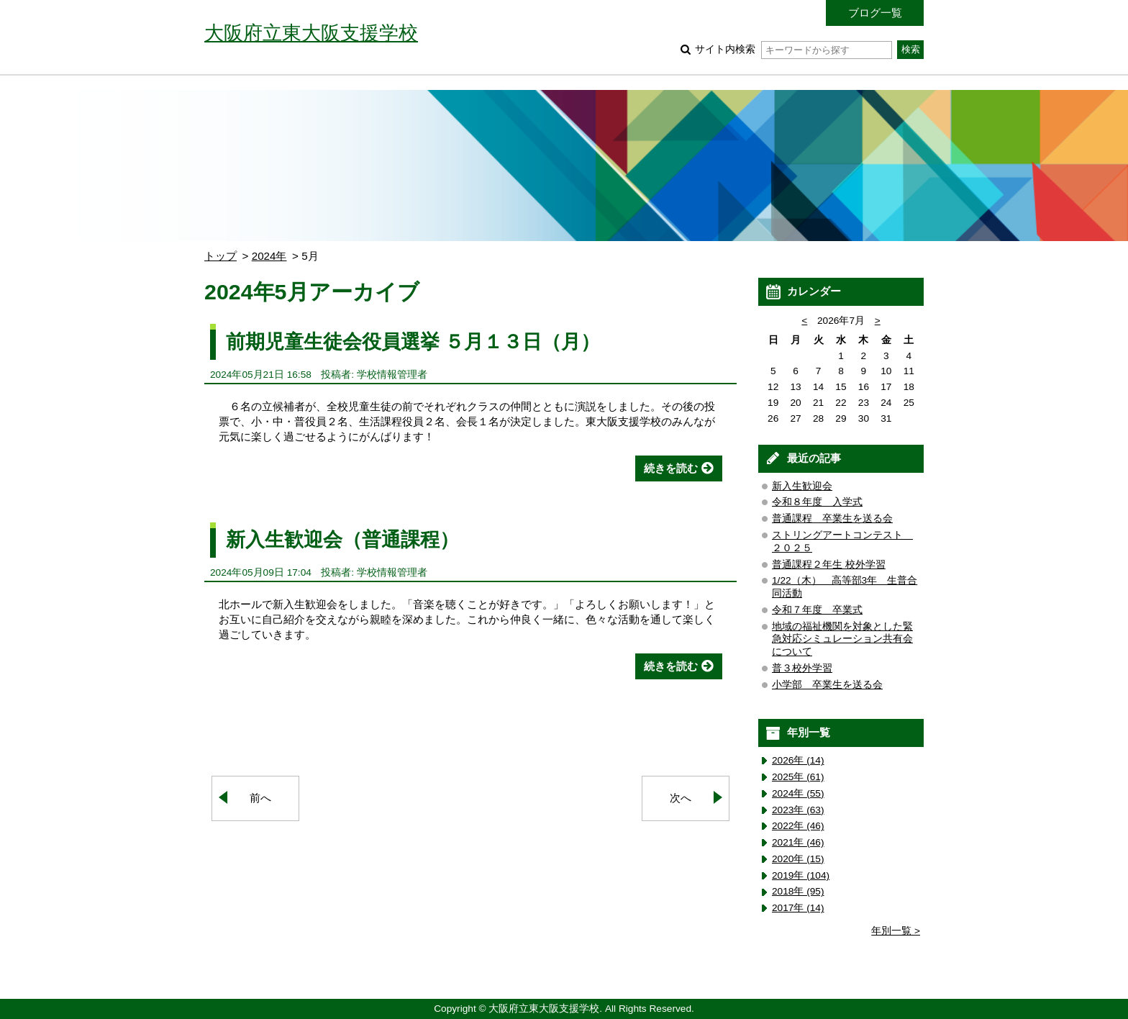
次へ (680, 798)
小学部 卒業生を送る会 (827, 684)
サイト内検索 (793, 49)
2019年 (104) (800, 875)
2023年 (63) (798, 810)
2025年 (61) (798, 776)
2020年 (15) (798, 858)
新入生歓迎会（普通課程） (342, 539)
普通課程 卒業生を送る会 (832, 518)
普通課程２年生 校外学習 (829, 564)
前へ (260, 798)
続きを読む (671, 468)
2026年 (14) (798, 760)
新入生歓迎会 (802, 486)
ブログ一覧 (875, 12)
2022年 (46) (798, 825)
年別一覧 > (895, 930)
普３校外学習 (802, 668)
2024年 (269, 256)
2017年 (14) (798, 907)
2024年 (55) (798, 793)
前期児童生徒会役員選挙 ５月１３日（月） (423, 341)
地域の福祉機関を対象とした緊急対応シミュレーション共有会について (842, 639)
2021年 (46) (798, 842)
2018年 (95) (798, 891)
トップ (220, 256)
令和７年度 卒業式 (817, 609)
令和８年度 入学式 (817, 502)
